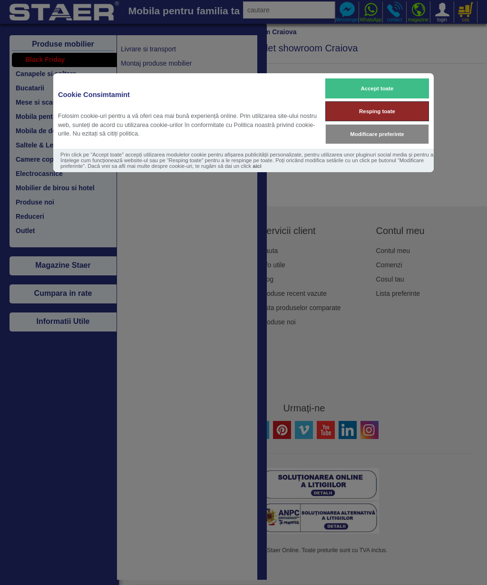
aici (257, 166)
